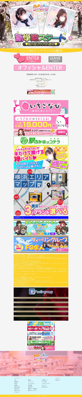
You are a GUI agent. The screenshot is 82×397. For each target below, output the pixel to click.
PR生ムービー (17, 390)
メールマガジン (31, 383)
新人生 (15, 383)
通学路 (29, 380)
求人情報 (30, 385)
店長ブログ (57, 380)
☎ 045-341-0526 (41, 364)
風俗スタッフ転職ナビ (33, 388)
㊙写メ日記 (16, 388)
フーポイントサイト (46, 383)
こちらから (38, 79)
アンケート (44, 385)
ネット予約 (44, 381)
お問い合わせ (44, 387)
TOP (15, 380)
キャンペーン (31, 381)
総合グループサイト (32, 390)
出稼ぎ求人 (30, 387)
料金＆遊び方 (17, 387)
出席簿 (15, 385)
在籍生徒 (16, 381)
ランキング (16, 392)
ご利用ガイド (44, 380)
